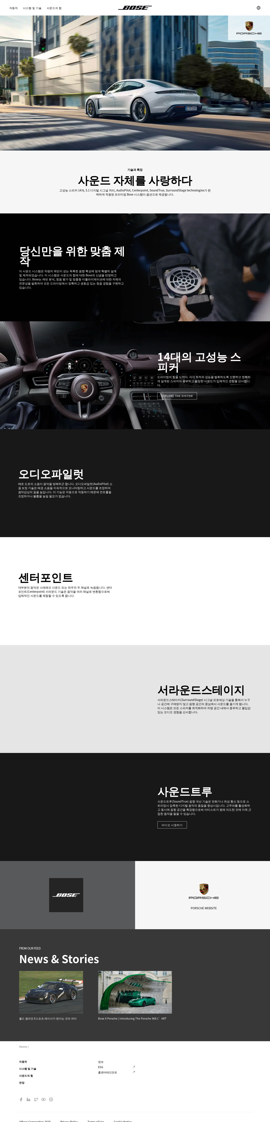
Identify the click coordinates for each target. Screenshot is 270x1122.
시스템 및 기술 (32, 8)
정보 (101, 1062)
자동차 (13, 8)
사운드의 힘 (54, 8)
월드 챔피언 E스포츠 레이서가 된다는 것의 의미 (48, 1018)
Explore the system (177, 396)
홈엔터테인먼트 (107, 1072)
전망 (21, 1082)
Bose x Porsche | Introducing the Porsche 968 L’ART (132, 1018)
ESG (100, 1067)
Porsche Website (204, 908)
